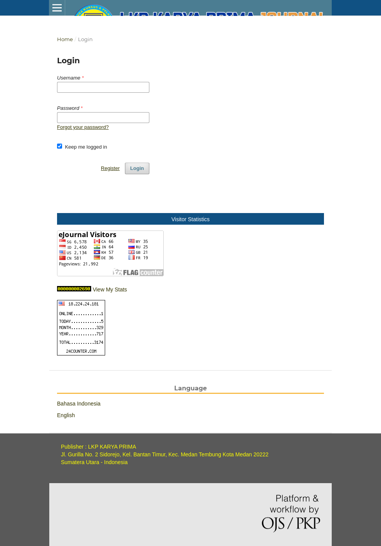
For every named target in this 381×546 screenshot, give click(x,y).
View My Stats (110, 289)
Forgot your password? (83, 127)
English (66, 415)
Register (110, 168)
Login (137, 168)
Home (65, 39)
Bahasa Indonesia (78, 403)
